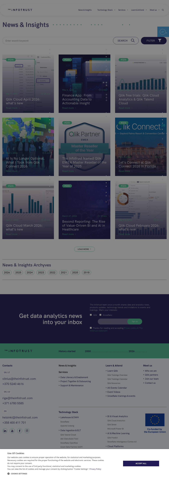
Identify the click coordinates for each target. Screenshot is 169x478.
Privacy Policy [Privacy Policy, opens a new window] (95, 469)
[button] (57, 473)
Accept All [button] (141, 463)
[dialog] (84, 463)
